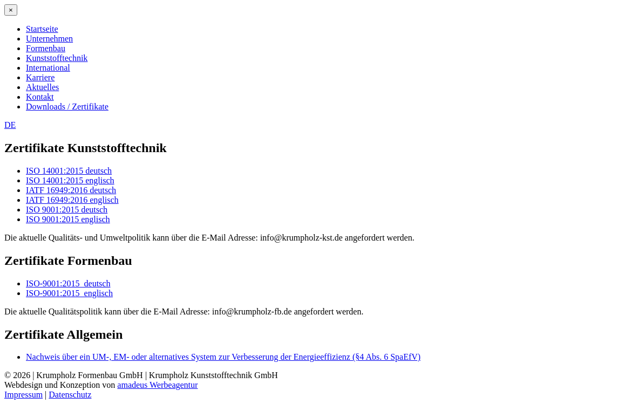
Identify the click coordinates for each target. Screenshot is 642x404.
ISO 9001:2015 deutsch (66, 209)
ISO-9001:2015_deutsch (68, 283)
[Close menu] (10, 10)
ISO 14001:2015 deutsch (69, 170)
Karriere (40, 77)
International (48, 67)
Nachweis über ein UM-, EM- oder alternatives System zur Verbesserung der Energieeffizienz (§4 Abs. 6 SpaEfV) (223, 356)
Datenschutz (70, 394)
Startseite (42, 28)
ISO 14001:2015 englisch (70, 180)
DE (10, 124)
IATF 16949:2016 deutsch (71, 190)
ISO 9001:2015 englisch (68, 219)
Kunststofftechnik (56, 58)
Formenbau (45, 48)
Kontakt (40, 96)
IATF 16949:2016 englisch (72, 199)
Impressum (23, 394)
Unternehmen (49, 38)
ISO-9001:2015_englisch (69, 293)
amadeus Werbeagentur (157, 384)
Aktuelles (42, 87)
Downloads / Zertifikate (67, 106)
